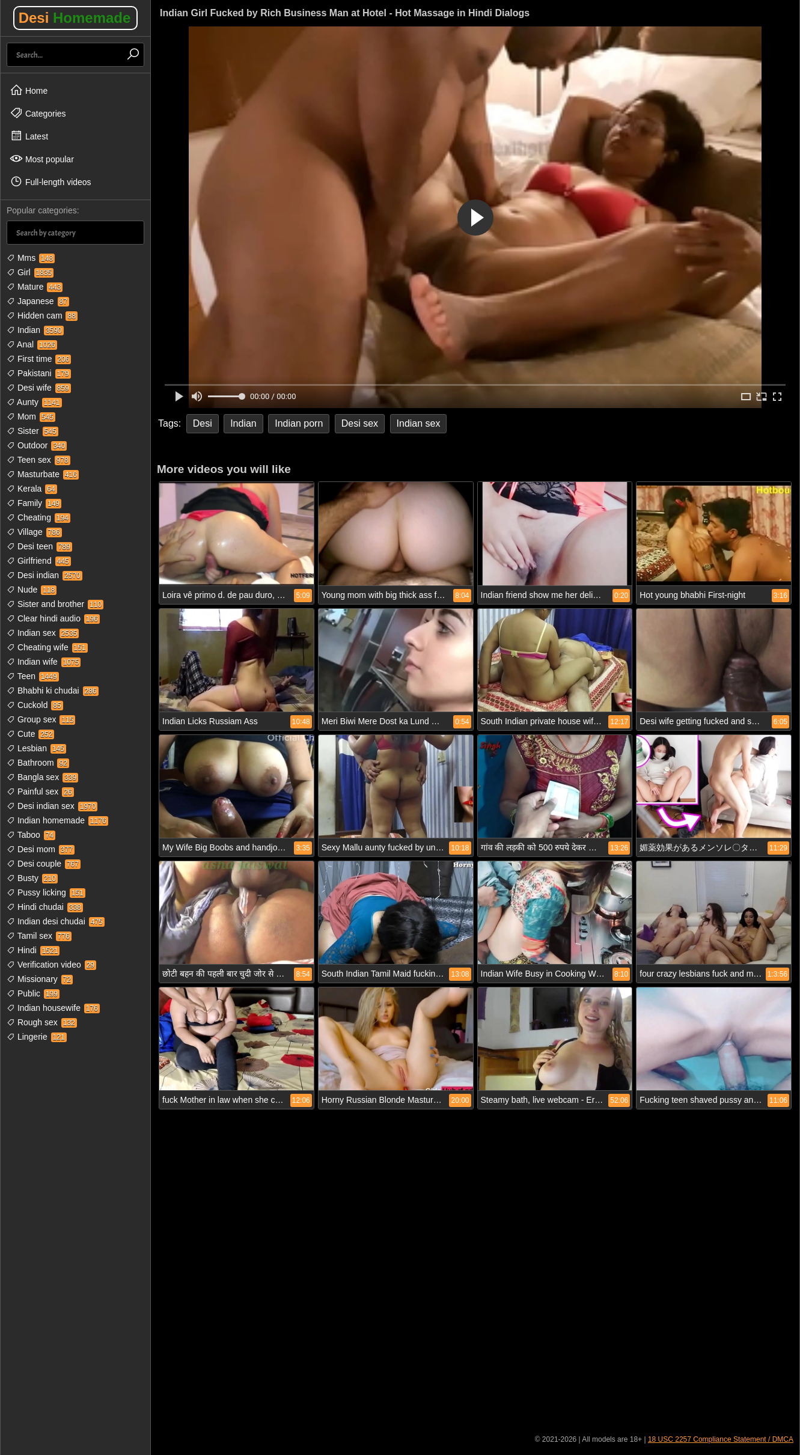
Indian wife (44, 661)
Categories (38, 113)
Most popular (42, 158)
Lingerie (37, 1037)
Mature (35, 286)
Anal (32, 344)
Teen (33, 676)
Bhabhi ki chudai (53, 690)
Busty (32, 878)
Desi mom (41, 849)
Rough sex (42, 1022)
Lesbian (36, 748)
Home (28, 90)
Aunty (34, 402)
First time (39, 359)
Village (34, 532)
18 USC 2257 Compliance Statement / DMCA (720, 1439)
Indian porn (299, 423)
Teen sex (38, 460)
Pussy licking (46, 892)
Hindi (33, 950)
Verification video (51, 964)
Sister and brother (55, 604)
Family (34, 503)
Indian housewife (53, 1008)
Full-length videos (50, 181)
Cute (30, 734)
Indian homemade (57, 820)
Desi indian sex (52, 806)
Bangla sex (42, 777)
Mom (31, 416)
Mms (31, 258)
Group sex (41, 719)
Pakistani (39, 373)
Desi (75, 18)
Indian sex (43, 633)
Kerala (32, 488)
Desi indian (44, 575)
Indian (35, 330)
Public (33, 993)
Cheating (38, 517)
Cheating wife (47, 647)
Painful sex (40, 791)
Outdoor (37, 445)
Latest (29, 135)
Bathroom (38, 762)
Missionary (40, 979)
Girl (30, 272)
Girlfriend (39, 561)
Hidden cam (42, 315)
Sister (32, 431)
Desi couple (44, 863)
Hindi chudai (45, 907)
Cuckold (35, 705)
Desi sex (359, 423)
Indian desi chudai (56, 921)
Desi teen (39, 546)
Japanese (38, 301)
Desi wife (39, 387)
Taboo (31, 835)
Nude (31, 589)
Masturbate (43, 474)
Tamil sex (39, 936)
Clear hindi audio (53, 618)
